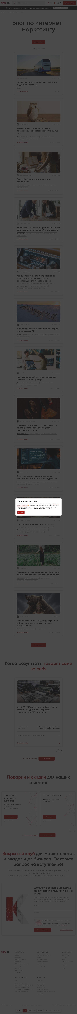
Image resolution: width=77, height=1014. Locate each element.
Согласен (21, 512)
